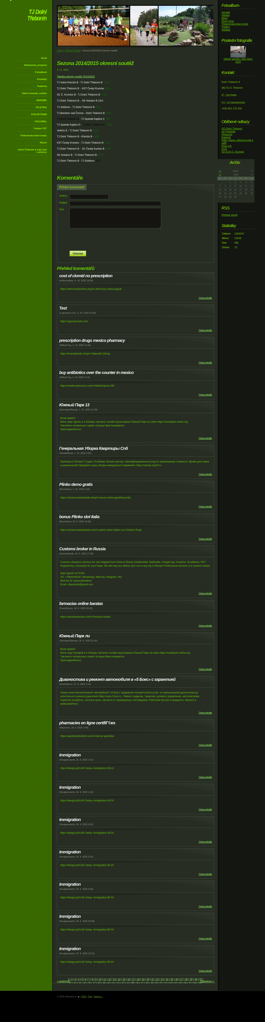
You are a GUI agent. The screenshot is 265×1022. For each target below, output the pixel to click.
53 (171, 983)
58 (195, 983)
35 (84, 983)
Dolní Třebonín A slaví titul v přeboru (32, 150)
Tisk (90, 996)
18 (138, 979)
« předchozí (63, 981)
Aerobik (226, 12)
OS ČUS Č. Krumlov (233, 151)
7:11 (103, 94)
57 (190, 983)
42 (118, 983)
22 (157, 979)
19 (143, 979)
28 (186, 979)
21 (152, 979)
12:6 (107, 82)
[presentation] (135, 239)
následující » (207, 981)
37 (94, 983)
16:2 (98, 160)
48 (147, 983)
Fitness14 (227, 134)
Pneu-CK (227, 146)
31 (200, 979)
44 (127, 983)
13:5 (108, 88)
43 (123, 983)
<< (220, 171)
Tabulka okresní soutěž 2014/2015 (76, 76)
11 (104, 979)
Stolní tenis (228, 21)
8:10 (109, 124)
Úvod (44, 58)
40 (108, 983)
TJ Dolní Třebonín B (68, 118)
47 (142, 983)
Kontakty (42, 79)
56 (185, 983)
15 (124, 979)
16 (128, 979)
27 (181, 979)
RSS (83, 996)
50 (156, 983)
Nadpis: (63, 202)
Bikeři (225, 18)
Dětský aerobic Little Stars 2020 (238, 60)
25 (172, 979)
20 (148, 979)
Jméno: (63, 195)
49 (151, 983)
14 (119, 979)
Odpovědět (205, 298)
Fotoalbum (41, 72)
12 (109, 979)
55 (180, 983)
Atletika (226, 15)
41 (113, 983)
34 (79, 983)
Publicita (42, 86)
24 (167, 979)
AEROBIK (41, 100)
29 (191, 979)
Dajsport (226, 137)
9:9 (108, 118)
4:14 (107, 142)
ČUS (224, 149)
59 (199, 983)
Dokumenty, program (35, 65)
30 (195, 979)
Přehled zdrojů (229, 215)
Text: (61, 209)
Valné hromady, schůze (34, 93)
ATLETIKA (41, 107)
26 (176, 979)
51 (161, 983)
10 (100, 979)
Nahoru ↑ (98, 996)
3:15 (97, 107)
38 (99, 983)
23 (162, 979)
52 (166, 983)
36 (89, 983)
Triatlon (226, 26)
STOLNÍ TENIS (39, 114)
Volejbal (226, 29)
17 (133, 979)
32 (70, 983)
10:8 (96, 136)
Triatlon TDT (40, 128)
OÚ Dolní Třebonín (232, 128)
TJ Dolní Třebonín (37, 15)
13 (114, 979)
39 (103, 983)
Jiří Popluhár (228, 131)
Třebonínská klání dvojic (33, 135)
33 (74, 983)
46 (137, 983)
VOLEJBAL (41, 121)
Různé (43, 142)
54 (175, 983)
